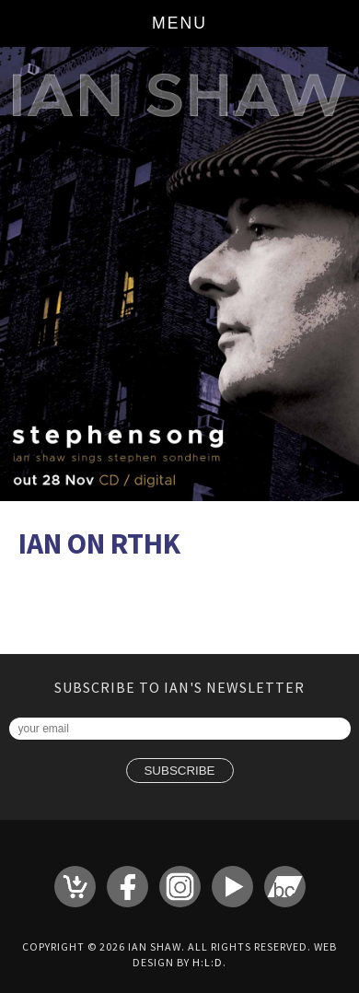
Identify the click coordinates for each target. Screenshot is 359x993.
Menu (179, 23)
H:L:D (207, 962)
